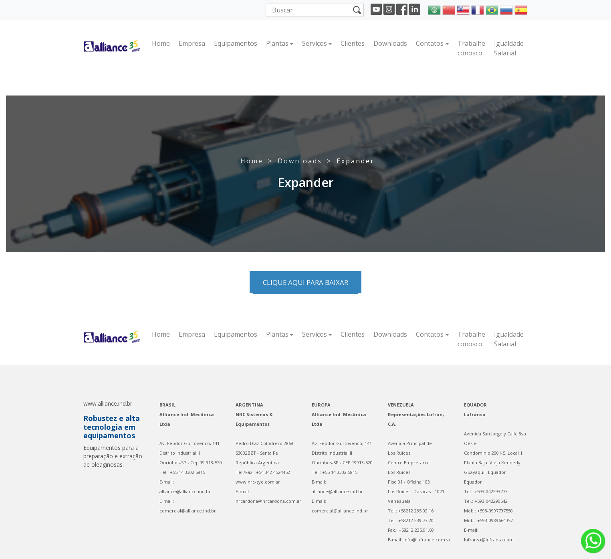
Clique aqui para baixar (305, 282)
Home (161, 43)
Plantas (277, 43)
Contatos (430, 43)
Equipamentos (235, 43)
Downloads (390, 43)
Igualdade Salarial (509, 48)
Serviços (314, 43)
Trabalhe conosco (471, 48)
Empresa (192, 43)
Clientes (353, 43)
